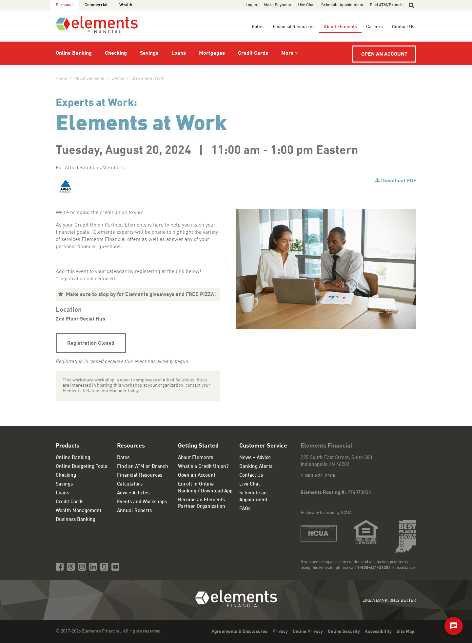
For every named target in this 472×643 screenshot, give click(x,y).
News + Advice (255, 457)
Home (61, 78)
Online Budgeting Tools (81, 466)
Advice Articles (133, 493)
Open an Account (384, 54)
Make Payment (277, 5)
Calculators (130, 484)
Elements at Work (147, 78)
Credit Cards (253, 53)
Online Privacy (308, 631)
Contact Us (403, 27)
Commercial (96, 5)
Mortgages (212, 53)
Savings (149, 53)
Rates (258, 27)
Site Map (405, 631)
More (287, 53)
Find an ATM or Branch (142, 466)
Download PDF (398, 181)
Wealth (125, 5)
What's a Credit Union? (203, 466)
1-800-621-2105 (318, 476)
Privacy (280, 631)
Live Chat (306, 5)
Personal (64, 5)
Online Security (344, 631)
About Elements (340, 27)
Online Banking (74, 53)
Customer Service (263, 446)
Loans (178, 53)
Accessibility (378, 631)
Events (117, 78)
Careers (374, 27)
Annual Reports (134, 510)
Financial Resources (294, 27)
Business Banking (75, 519)
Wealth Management (78, 510)
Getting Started (198, 446)
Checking (116, 53)
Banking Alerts (255, 466)
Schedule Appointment (342, 5)
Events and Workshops (142, 502)
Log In (251, 5)
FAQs (244, 508)
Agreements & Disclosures (239, 631)
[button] (411, 5)
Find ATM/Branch (386, 5)
